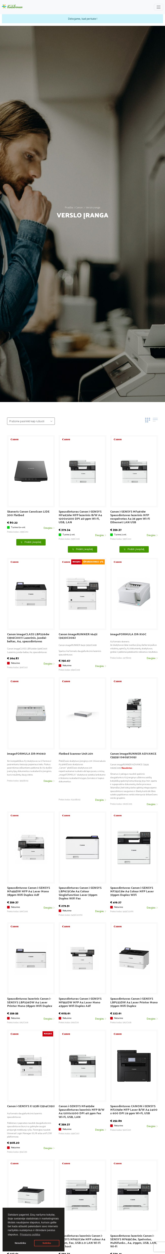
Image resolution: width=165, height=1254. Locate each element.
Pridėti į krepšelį (31, 542)
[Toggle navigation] (158, 7)
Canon (79, 207)
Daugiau (49, 528)
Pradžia (69, 207)
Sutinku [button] (46, 1243)
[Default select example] (31, 421)
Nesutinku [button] (20, 1243)
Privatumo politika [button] (30, 1234)
